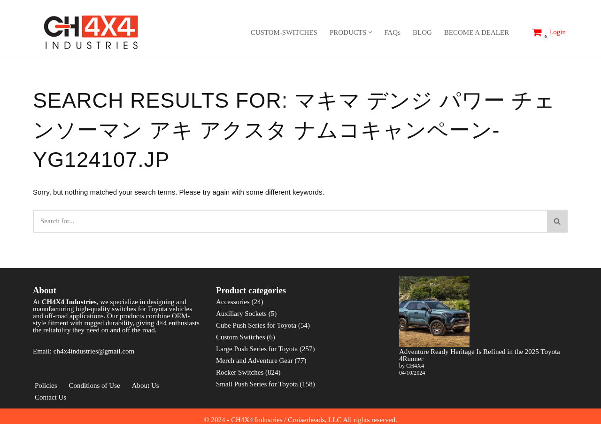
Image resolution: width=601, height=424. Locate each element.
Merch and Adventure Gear (254, 360)
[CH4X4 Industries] (91, 32)
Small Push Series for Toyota (257, 384)
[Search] (519, 32)
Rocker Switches (239, 372)
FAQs (392, 32)
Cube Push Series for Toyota (256, 325)
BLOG (422, 32)
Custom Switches (240, 337)
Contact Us (50, 397)
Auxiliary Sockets (241, 313)
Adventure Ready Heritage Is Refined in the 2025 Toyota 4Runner (479, 355)
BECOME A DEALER (476, 32)
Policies (46, 385)
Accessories (233, 302)
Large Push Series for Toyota (257, 349)
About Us (145, 385)
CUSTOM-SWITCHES (284, 32)
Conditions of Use (94, 385)
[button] (370, 32)
